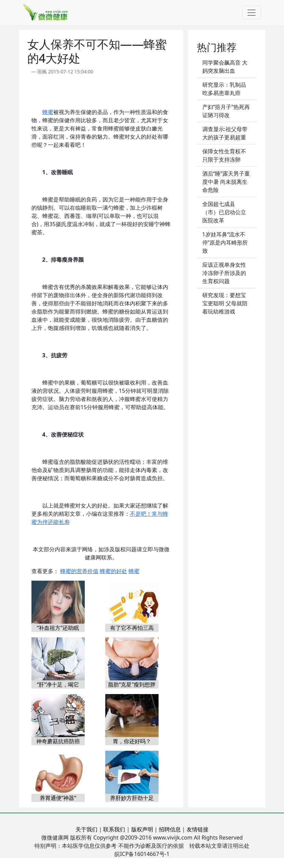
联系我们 (114, 829)
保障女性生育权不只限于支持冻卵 (224, 155)
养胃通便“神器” (58, 798)
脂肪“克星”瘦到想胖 (132, 684)
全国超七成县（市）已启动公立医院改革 (224, 212)
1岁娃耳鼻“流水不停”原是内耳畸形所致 (225, 242)
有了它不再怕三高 (132, 628)
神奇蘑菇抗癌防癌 (58, 741)
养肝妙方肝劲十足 (132, 798)
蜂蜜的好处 (113, 571)
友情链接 (197, 829)
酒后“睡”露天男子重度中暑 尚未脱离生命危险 (226, 182)
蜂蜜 (47, 112)
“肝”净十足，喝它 (58, 684)
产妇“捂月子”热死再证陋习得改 (226, 111)
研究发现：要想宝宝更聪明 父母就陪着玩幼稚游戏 (224, 303)
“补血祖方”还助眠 (58, 628)
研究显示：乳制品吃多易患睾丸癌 (224, 89)
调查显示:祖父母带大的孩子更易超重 (224, 133)
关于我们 (86, 829)
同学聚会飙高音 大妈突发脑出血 (224, 66)
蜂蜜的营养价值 (79, 571)
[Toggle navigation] (251, 12)
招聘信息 (170, 829)
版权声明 (142, 829)
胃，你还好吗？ (132, 741)
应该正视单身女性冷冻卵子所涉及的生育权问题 (224, 273)
